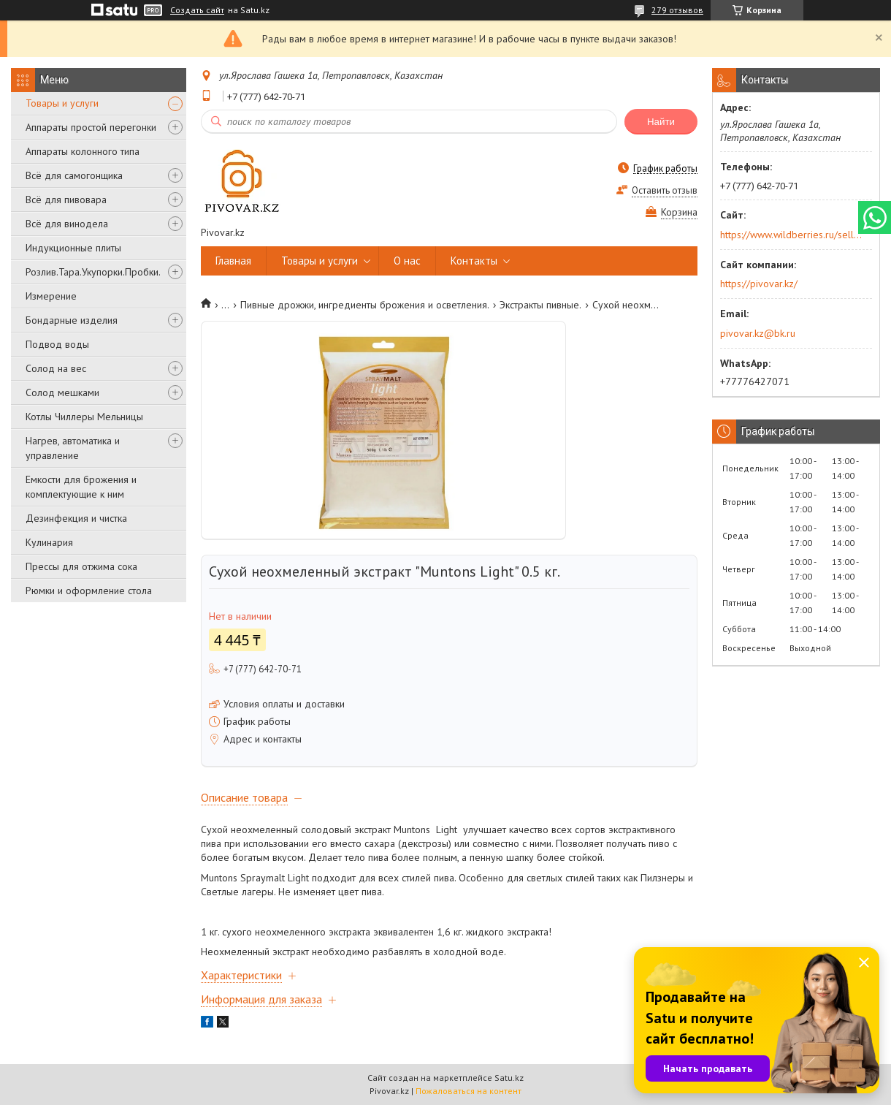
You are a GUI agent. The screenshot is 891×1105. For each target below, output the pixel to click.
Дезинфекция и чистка (76, 518)
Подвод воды (57, 344)
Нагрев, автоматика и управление (73, 448)
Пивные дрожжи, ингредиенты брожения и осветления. (364, 304)
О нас (407, 260)
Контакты (474, 260)
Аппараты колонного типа (82, 151)
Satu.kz (509, 1077)
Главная (233, 260)
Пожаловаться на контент (468, 1090)
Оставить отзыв (664, 190)
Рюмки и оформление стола (89, 590)
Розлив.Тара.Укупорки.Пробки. (93, 271)
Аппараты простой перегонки (91, 127)
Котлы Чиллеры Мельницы (84, 416)
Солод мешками (62, 392)
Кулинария (49, 542)
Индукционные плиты (73, 247)
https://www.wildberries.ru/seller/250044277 (791, 234)
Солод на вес (56, 368)
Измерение (51, 296)
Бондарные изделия (72, 320)
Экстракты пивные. (540, 304)
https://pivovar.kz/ (759, 283)
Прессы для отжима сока (81, 566)
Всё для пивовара (66, 199)
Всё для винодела (67, 223)
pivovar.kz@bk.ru (757, 333)
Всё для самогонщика (74, 175)
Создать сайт (197, 10)
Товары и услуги (62, 103)
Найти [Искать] (661, 121)
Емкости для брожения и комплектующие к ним (81, 487)
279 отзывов (677, 9)
